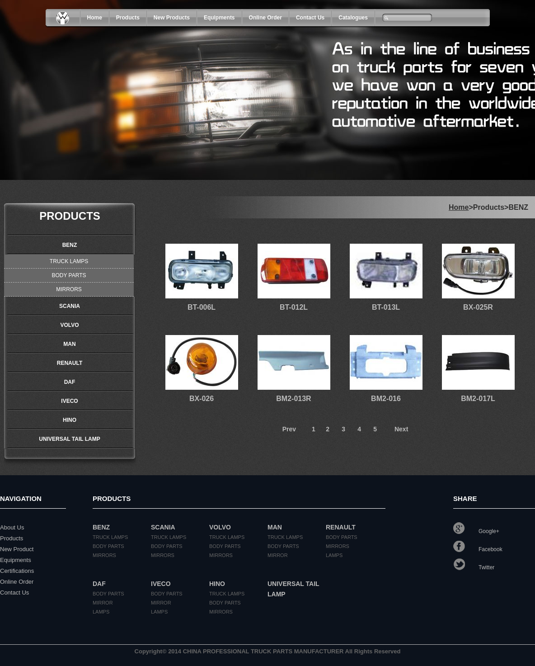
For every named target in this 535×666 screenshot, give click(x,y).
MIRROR (278, 555)
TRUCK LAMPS (69, 261)
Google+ (476, 531)
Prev (289, 429)
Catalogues (353, 17)
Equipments (219, 17)
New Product (16, 549)
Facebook (477, 549)
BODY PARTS (69, 275)
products (128, 17)
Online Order (265, 17)
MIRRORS (69, 289)
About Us (12, 527)
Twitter (473, 567)
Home (94, 17)
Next (401, 429)
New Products (172, 17)
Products (11, 538)
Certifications (17, 570)
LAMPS (334, 555)
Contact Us (310, 17)
